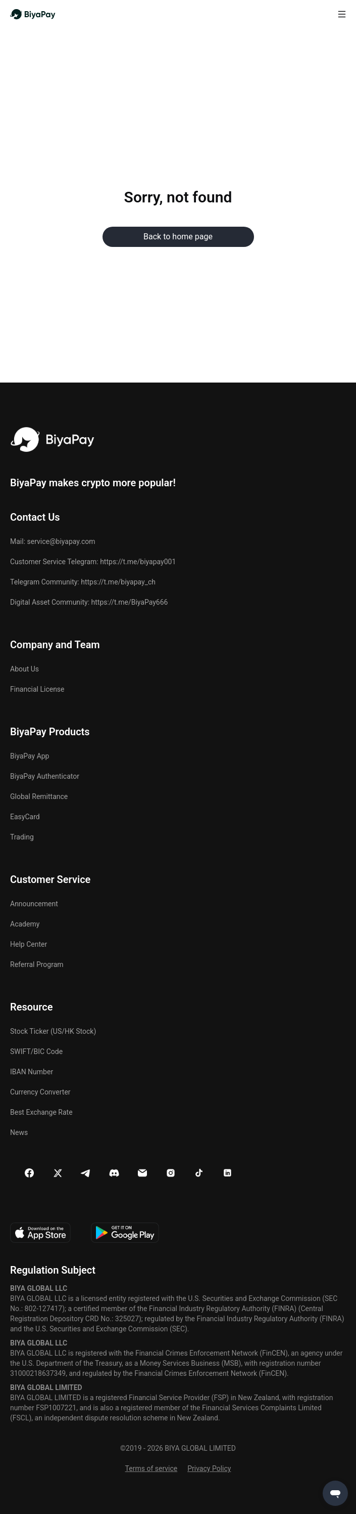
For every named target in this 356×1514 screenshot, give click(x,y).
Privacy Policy (209, 1468)
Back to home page (178, 236)
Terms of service (151, 1468)
